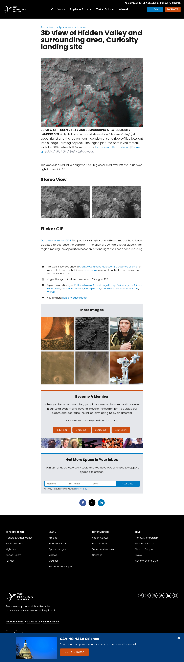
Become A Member (103, 549)
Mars (64, 288)
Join (155, 9)
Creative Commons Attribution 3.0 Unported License (108, 266)
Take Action (105, 9)
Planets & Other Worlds (19, 537)
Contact (97, 555)
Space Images (79, 297)
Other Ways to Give (146, 560)
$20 (101, 430)
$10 (81, 430)
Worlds (51, 292)
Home (65, 297)
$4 (62, 430)
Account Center (15, 621)
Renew (162, 3)
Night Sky (11, 549)
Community (132, 3)
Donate (172, 9)
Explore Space (81, 9)
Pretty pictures (92, 288)
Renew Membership (146, 537)
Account (149, 3)
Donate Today (74, 652)
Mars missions (75, 288)
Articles (53, 537)
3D (75, 285)
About (123, 9)
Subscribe (127, 483)
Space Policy (13, 555)
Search (175, 3)
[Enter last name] (80, 484)
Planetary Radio (58, 543)
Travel (138, 555)
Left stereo (102, 147)
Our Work (58, 9)
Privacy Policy (81, 489)
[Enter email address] (104, 484)
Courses (54, 560)
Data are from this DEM (56, 240)
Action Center (100, 537)
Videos (53, 555)
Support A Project (145, 543)
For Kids (10, 560)
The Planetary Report (61, 566)
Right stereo (120, 147)
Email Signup (99, 543)
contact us (91, 270)
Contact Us (33, 621)
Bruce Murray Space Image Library (63, 27)
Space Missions (15, 543)
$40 (121, 430)
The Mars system (129, 288)
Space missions (110, 288)
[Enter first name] (56, 484)
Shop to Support (145, 549)
